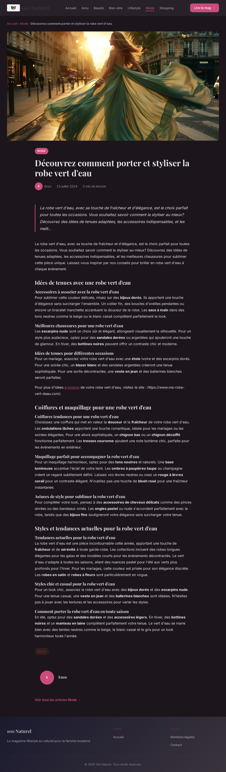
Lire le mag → (204, 8)
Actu (85, 8)
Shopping (166, 8)
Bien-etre (116, 8)
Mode (150, 8)
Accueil (70, 8)
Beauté (99, 8)
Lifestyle (134, 8)
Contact (176, 745)
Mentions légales (182, 737)
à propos (72, 387)
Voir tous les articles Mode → (58, 700)
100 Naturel (28, 7)
